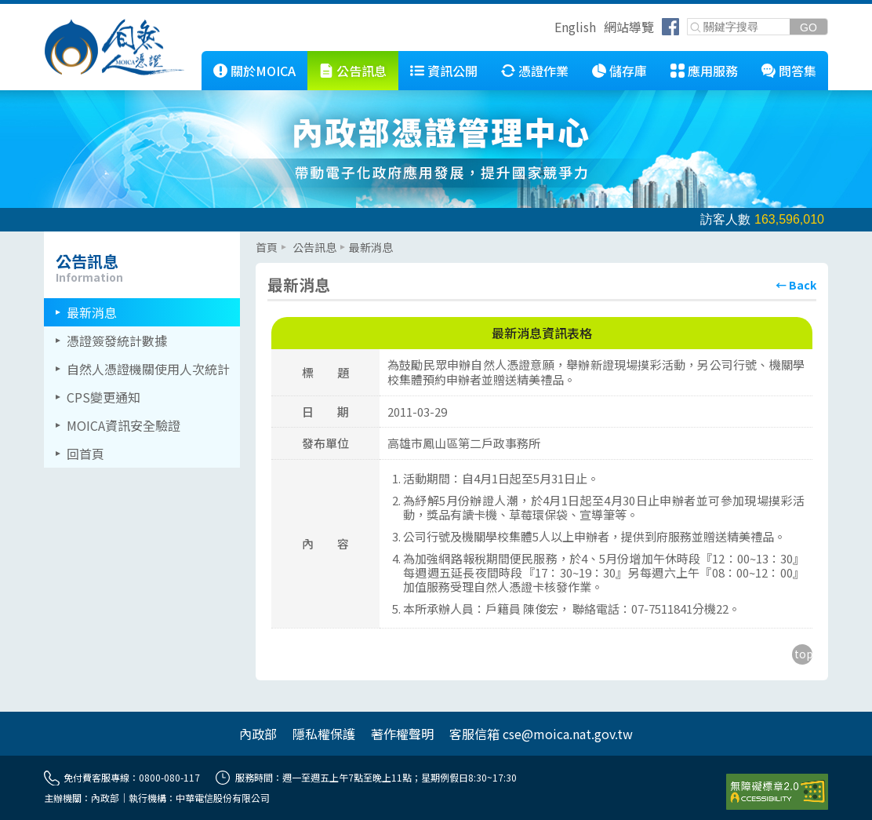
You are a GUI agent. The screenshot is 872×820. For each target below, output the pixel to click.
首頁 (267, 247)
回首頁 (85, 453)
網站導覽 (629, 26)
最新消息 (92, 312)
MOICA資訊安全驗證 (123, 425)
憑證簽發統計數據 (117, 340)
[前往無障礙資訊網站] (777, 792)
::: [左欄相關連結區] (48, 237)
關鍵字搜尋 (688, 19)
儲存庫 (628, 70)
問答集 (797, 70)
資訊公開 (452, 70)
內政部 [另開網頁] (258, 733)
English (575, 26)
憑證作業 (543, 70)
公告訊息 (361, 70)
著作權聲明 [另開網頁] (402, 733)
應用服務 (713, 70)
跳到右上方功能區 (549, 29)
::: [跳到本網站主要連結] (189, 57)
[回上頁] (796, 285)
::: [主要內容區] (260, 237)
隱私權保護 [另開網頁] (323, 733)
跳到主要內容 (37, 10)
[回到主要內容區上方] (802, 654)
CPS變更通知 (103, 397)
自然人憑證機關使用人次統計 (148, 368)
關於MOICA (263, 70)
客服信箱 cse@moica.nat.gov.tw (541, 733)
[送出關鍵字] (808, 27)
